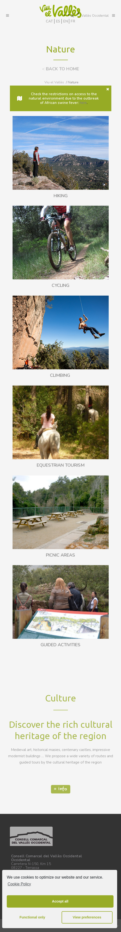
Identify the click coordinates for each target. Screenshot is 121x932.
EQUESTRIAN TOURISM (61, 522)
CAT (49, 21)
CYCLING (60, 286)
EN (65, 21)
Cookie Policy (19, 884)
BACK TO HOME (60, 69)
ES (58, 21)
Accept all (60, 901)
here (83, 102)
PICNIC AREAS (60, 611)
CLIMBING (60, 376)
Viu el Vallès (54, 82)
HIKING (61, 196)
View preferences (87, 917)
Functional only (32, 917)
